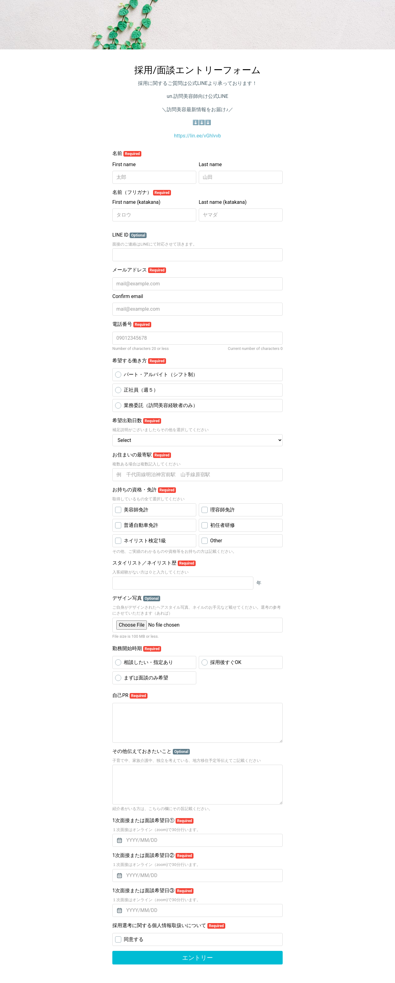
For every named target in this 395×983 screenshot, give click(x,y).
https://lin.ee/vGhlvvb (197, 136)
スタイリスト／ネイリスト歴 (154, 563)
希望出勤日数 (136, 421)
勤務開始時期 (136, 648)
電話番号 (131, 324)
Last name (210, 164)
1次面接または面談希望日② (152, 855)
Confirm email (127, 296)
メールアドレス (139, 270)
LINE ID (129, 235)
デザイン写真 (136, 598)
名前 (126, 153)
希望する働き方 (139, 361)
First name (124, 164)
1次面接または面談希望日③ (152, 891)
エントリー (197, 957)
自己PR (130, 695)
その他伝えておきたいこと (151, 751)
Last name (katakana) (223, 202)
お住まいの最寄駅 (141, 455)
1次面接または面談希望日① (152, 820)
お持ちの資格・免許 (144, 490)
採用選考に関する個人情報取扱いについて (168, 925)
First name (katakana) (136, 202)
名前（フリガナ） (141, 192)
